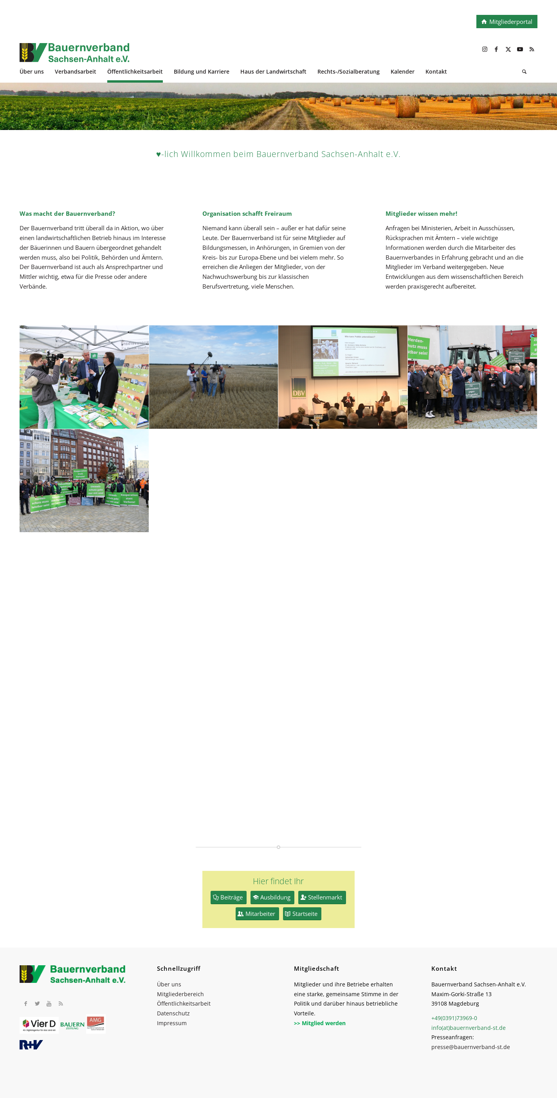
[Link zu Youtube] (520, 49)
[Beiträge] (229, 897)
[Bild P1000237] (214, 377)
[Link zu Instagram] (484, 49)
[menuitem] (37, 73)
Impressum (172, 1023)
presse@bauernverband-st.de (470, 1047)
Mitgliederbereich (180, 994)
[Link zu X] (508, 49)
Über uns (169, 984)
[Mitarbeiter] (257, 914)
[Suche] (524, 73)
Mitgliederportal (510, 21)
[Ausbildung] (272, 897)
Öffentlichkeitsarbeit (184, 1003)
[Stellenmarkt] (322, 897)
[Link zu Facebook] (496, 49)
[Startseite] (302, 914)
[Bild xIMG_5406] (84, 377)
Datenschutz (173, 1013)
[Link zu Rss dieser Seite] (531, 49)
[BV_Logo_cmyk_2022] (227, 56)
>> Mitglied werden (320, 1023)
